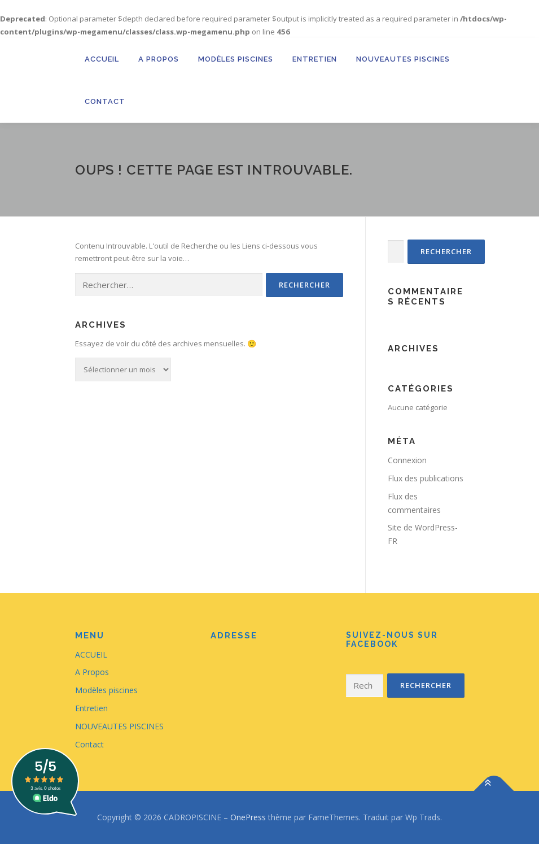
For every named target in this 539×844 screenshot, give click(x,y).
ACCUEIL (102, 59)
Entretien (314, 59)
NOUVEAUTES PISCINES (403, 59)
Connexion (407, 460)
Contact (105, 101)
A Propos (158, 59)
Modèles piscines (235, 59)
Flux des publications (425, 478)
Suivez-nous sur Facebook (392, 639)
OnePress (248, 817)
